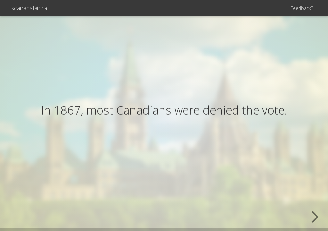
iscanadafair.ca (28, 8)
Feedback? (302, 8)
